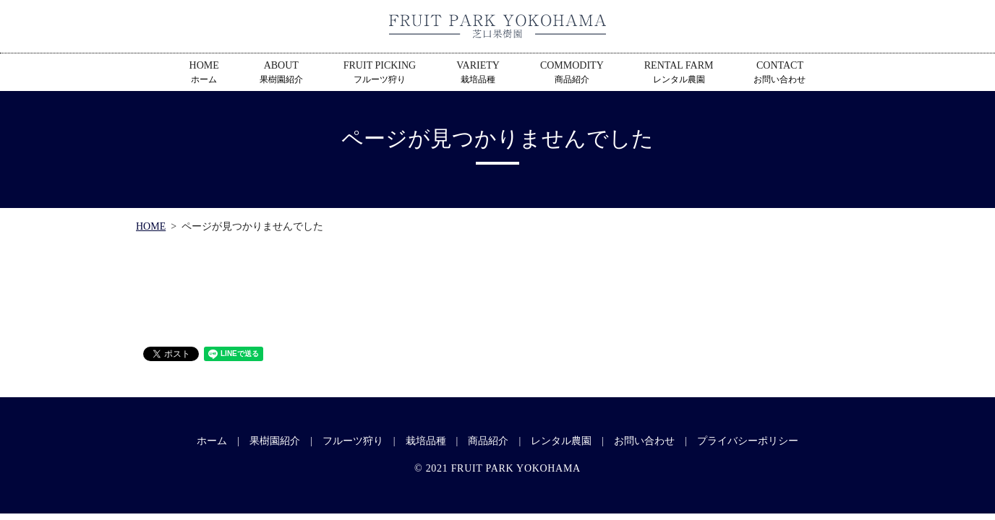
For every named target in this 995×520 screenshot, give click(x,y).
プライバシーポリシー (747, 441)
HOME (204, 73)
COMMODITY (572, 73)
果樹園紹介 (274, 441)
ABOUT (281, 73)
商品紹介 (488, 441)
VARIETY (478, 73)
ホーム (212, 441)
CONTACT (779, 73)
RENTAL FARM (679, 73)
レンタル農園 (561, 441)
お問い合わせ (644, 441)
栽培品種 (426, 441)
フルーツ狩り (353, 441)
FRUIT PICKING (379, 73)
